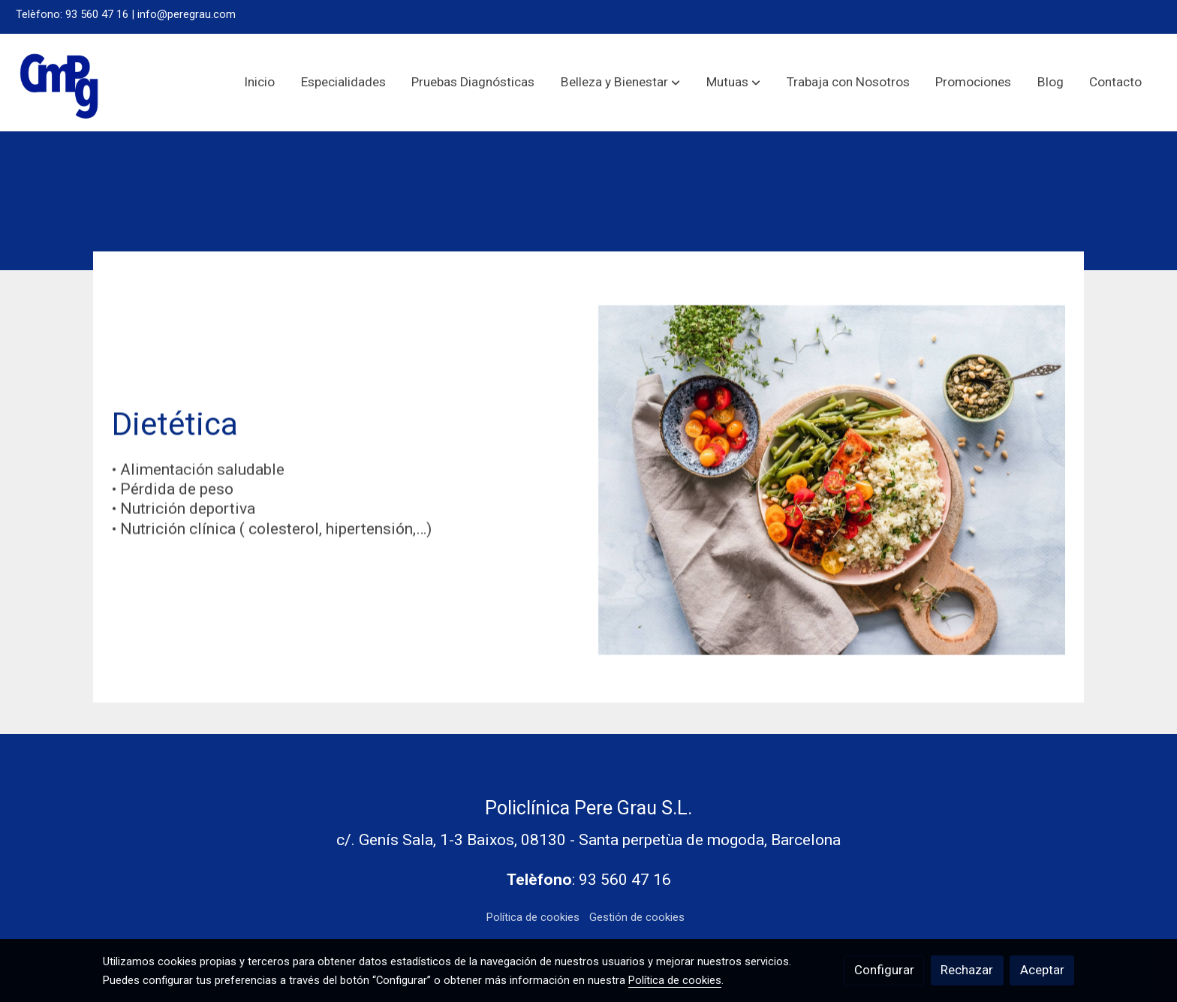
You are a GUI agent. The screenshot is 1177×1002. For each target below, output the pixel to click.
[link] (60, 83)
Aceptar (1042, 969)
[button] (620, 83)
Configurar (884, 969)
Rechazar (967, 969)
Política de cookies (532, 917)
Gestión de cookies (637, 917)
